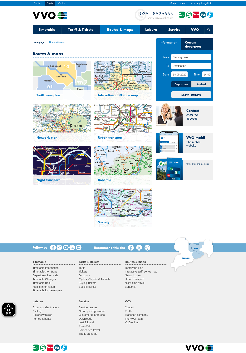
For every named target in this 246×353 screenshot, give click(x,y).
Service (174, 29)
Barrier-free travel (89, 330)
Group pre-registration (92, 311)
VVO (195, 29)
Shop (172, 3)
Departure (181, 84)
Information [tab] (168, 42)
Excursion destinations (46, 307)
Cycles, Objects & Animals (94, 279)
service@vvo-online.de (156, 15)
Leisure (151, 29)
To (167, 66)
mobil (183, 3)
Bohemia (130, 286)
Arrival (201, 84)
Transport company (136, 314)
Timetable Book (42, 282)
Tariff (82, 267)
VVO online (132, 322)
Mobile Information (44, 286)
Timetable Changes (44, 279)
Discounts (85, 275)
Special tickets (87, 286)
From (166, 57)
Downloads (85, 318)
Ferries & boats (42, 318)
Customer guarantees (92, 314)
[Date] (179, 74)
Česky (61, 3)
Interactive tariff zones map (141, 271)
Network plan (133, 275)
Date (166, 74)
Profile (129, 311)
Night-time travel (135, 282)
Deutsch (38, 3)
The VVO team (134, 318)
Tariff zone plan (134, 267)
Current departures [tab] (193, 44)
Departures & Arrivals (45, 275)
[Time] (206, 74)
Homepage (38, 42)
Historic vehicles (42, 314)
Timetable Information (46, 267)
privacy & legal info (201, 3)
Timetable (47, 29)
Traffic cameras (88, 333)
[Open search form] (208, 29)
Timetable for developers (47, 290)
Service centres (88, 307)
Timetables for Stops (45, 271)
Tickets (83, 271)
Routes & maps (55, 42)
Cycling (37, 311)
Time (197, 74)
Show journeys (191, 95)
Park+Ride (85, 326)
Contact (129, 307)
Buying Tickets (87, 282)
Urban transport (134, 279)
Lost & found (86, 322)
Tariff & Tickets (80, 29)
